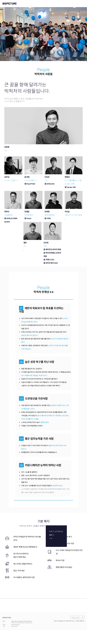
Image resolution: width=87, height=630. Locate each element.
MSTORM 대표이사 (11, 180)
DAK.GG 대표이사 (30, 182)
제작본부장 (28, 217)
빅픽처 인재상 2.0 (43, 292)
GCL (25, 248)
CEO (5, 150)
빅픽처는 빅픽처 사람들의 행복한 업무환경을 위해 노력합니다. (43, 526)
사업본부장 (13, 218)
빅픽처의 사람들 (43, 74)
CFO (49, 182)
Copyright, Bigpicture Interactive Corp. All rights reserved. (69, 621)
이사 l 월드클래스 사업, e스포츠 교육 (74, 184)
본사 (4, 621)
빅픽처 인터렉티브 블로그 (56, 533)
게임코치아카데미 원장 (73, 217)
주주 (53, 255)
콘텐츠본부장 (50, 217)
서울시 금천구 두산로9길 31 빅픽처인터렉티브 (21, 621)
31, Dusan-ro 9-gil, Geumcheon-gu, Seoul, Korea (21, 622)
